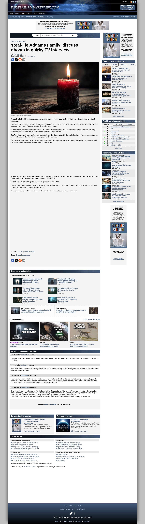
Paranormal (25, 255)
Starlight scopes (62, 454)
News (17, 13)
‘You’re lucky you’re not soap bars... (23, 458)
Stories (35, 13)
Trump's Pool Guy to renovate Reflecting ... (26, 447)
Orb (112, 129)
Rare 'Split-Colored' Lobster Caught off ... (70, 445)
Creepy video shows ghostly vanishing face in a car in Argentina (32, 299)
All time (129, 124)
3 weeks (122, 64)
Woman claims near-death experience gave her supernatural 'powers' (32, 280)
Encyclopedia (80, 509)
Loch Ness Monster (117, 135)
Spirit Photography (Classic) (120, 137)
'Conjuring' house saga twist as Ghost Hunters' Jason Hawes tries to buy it (32, 290)
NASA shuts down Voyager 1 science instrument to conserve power (122, 78)
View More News (118, 116)
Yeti (112, 143)
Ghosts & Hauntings (37, 17)
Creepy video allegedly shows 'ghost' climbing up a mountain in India (67, 280)
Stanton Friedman (117, 141)
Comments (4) (29, 251)
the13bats (24, 375)
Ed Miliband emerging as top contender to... (26, 454)
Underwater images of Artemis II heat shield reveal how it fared (121, 165)
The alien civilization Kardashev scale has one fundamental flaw (120, 173)
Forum (23, 13)
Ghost (18, 255)
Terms (56, 521)
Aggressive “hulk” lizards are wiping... (69, 447)
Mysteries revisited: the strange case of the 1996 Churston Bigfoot (71, 311)
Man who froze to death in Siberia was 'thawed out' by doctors (121, 102)
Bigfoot (113, 133)
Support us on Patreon (79, 419)
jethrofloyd (25, 387)
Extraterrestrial (116, 145)
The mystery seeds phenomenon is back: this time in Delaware (121, 110)
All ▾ (37, 35)
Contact (124, 2)
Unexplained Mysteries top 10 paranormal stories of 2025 (67, 290)
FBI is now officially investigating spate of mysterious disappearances (121, 94)
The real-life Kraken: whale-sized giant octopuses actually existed (121, 188)
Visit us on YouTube (91, 320)
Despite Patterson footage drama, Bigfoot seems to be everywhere (121, 157)
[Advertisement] (55, 159)
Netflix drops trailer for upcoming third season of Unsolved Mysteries (36, 311)
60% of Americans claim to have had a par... (71, 456)
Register (132, 17)
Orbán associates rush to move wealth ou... (26, 456)
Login (126, 17)
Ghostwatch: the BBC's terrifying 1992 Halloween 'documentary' (67, 299)
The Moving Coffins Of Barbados (67, 458)
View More (118, 148)
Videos (29, 13)
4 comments (30, 56)
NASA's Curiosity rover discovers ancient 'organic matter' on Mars (121, 70)
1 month (131, 64)
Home (11, 13)
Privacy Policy (67, 521)
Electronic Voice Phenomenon (121, 127)
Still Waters (25, 355)
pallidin (23, 365)
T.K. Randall (17, 54)
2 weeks (114, 64)
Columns (42, 13)
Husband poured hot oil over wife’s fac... (25, 460)
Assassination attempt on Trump (22, 445)
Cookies (78, 521)
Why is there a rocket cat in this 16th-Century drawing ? (82, 345)
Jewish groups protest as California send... (25, 443)
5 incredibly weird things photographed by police (49, 345)
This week (107, 124)
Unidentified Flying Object (119, 139)
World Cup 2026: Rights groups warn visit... (26, 449)
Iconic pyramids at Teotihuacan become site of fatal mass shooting (121, 86)
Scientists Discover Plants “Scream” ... (69, 443)
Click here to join (29, 467)
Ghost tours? (61, 460)
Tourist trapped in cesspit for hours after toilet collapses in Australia (121, 195)
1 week (106, 64)
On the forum (16, 437)
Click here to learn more (32, 431)
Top (65, 506)
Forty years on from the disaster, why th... (70, 449)
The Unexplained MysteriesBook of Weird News (34, 420)
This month (118, 124)
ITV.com (20, 251)
